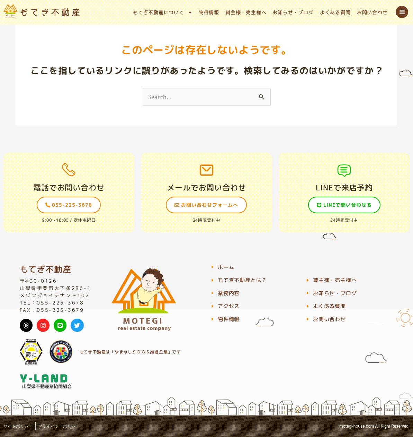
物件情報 (209, 12)
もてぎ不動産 (45, 269)
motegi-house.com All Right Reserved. (374, 426)
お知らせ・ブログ (292, 12)
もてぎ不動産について (162, 12)
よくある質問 (335, 12)
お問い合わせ (372, 12)
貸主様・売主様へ (245, 12)
